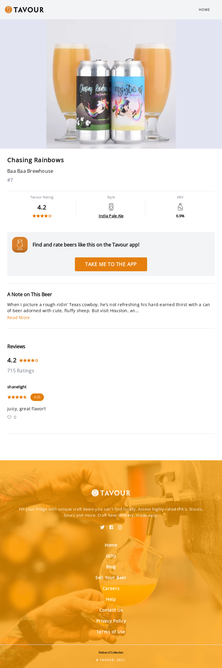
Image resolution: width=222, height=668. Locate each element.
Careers (111, 588)
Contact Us (111, 610)
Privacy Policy (111, 621)
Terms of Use (111, 632)
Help (111, 599)
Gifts (111, 556)
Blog (111, 567)
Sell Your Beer (111, 577)
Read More (18, 317)
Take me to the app (111, 264)
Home (204, 9)
